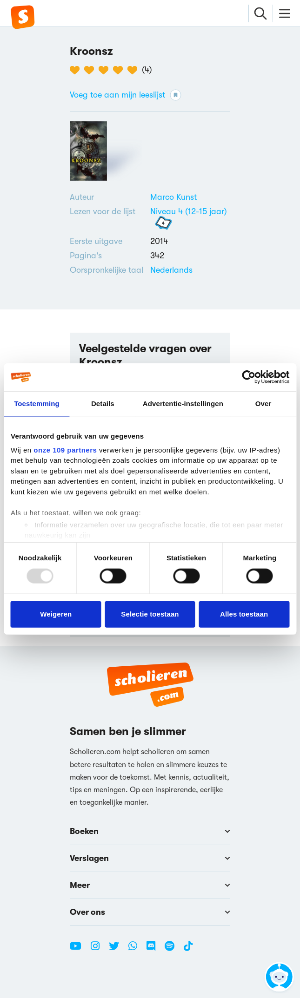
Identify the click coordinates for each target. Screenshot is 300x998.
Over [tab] (263, 403)
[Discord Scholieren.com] (154, 950)
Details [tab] (102, 403)
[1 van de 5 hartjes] (77, 70)
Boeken (150, 831)
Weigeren (56, 614)
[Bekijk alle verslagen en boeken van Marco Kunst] (173, 197)
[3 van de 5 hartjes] (106, 70)
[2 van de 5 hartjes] (91, 70)
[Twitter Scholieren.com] (117, 950)
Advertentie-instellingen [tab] (183, 403)
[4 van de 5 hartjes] (120, 70)
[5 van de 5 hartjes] (134, 70)
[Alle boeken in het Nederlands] (171, 270)
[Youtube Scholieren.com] (79, 950)
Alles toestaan (244, 614)
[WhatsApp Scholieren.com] (136, 950)
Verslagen (150, 858)
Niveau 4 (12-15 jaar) (188, 211)
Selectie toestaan (150, 614)
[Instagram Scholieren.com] (99, 950)
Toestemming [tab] (37, 403)
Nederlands (171, 270)
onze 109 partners (65, 449)
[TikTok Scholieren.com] (188, 950)
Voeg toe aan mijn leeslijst (125, 95)
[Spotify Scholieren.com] (173, 950)
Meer (150, 885)
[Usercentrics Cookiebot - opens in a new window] (248, 377)
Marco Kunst (173, 197)
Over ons (150, 912)
